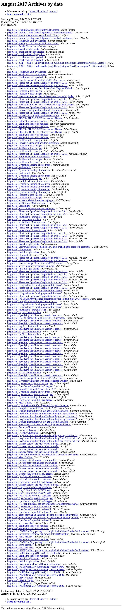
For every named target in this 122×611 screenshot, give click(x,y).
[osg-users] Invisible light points (23, 49)
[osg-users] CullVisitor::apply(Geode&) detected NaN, (34, 553)
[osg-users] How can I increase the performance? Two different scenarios (43, 454)
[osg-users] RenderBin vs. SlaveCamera (27, 40)
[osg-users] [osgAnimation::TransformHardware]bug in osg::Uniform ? (42, 413)
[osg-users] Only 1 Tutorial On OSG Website (29, 487)
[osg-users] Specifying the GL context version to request (35, 315)
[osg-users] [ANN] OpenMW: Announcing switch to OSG (36, 566)
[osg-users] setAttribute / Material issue (26, 203)
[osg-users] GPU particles (20, 583)
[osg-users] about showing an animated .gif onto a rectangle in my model (43, 514)
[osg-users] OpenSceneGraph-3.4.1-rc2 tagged (30, 383)
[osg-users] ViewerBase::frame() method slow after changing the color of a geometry (49, 246)
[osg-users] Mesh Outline (20, 402)
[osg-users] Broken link (19, 167)
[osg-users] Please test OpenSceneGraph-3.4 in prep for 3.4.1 (37, 82)
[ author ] (53, 11)
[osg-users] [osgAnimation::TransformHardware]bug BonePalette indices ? (44, 438)
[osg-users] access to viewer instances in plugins (31, 200)
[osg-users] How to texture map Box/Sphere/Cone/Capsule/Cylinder (40, 88)
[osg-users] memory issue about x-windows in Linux (33, 35)
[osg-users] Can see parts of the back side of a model (33, 443)
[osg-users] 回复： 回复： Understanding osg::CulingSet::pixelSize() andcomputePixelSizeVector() (56, 63)
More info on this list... (19, 14)
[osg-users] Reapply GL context (23, 427)
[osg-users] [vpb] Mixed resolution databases (29, 476)
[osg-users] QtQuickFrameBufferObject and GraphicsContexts (38, 405)
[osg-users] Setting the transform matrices (28, 121)
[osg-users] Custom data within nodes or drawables (32, 460)
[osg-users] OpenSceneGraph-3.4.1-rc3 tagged (30, 473)
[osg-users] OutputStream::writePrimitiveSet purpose (33, 30)
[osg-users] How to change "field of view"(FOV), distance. (36, 80)
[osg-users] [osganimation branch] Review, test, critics (34, 564)
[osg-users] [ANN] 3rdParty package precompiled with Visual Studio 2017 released (48, 298)
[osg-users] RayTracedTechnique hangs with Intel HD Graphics (38, 534)
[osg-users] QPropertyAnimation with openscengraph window (37, 380)
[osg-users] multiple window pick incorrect (28, 156)
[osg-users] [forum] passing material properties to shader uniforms (39, 32)
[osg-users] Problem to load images (24, 91)
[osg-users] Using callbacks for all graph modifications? (34, 285)
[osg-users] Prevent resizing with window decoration (33, 110)
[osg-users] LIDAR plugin (20, 577)
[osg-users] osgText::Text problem (24, 219)
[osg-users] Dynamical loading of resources (28, 164)
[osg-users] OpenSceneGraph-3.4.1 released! (29, 506)
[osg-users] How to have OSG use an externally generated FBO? (39, 424)
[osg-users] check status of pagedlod (25, 57)
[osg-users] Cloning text (19, 249)
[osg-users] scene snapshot (20, 523)
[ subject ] (43, 11)
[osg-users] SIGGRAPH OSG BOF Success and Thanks (34, 118)
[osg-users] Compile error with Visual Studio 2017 (32, 301)
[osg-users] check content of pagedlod (26, 51)
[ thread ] (33, 11)
